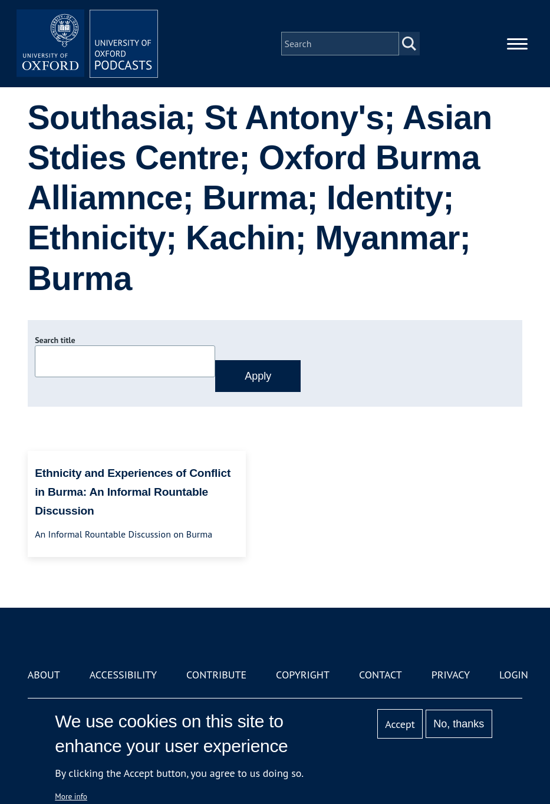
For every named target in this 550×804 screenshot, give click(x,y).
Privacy (451, 674)
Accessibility (123, 674)
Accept (400, 724)
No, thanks (458, 724)
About (44, 674)
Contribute (216, 674)
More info (71, 796)
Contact (380, 674)
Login (513, 674)
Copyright (303, 674)
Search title (55, 340)
